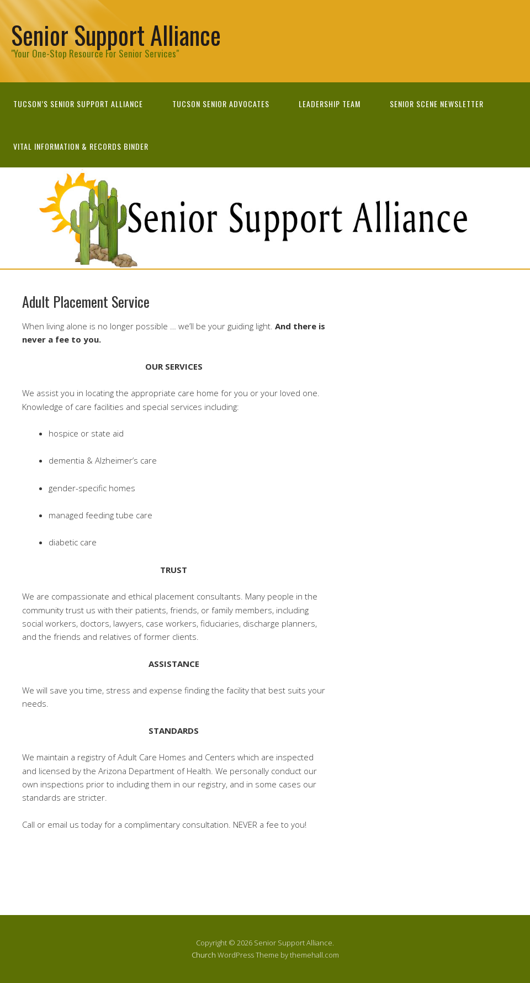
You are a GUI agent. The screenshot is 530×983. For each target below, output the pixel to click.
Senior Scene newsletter (437, 103)
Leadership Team (330, 103)
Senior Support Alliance (116, 34)
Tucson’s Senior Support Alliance (78, 103)
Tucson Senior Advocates (220, 103)
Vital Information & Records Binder (81, 146)
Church (204, 955)
